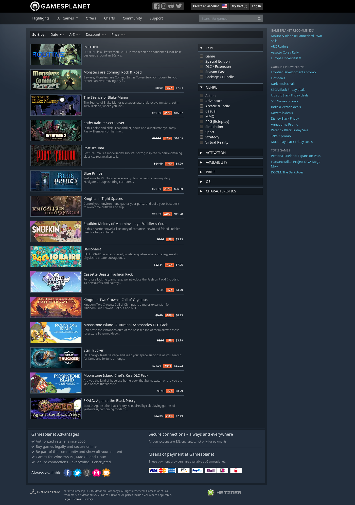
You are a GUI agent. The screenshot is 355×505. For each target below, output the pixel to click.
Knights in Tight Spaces (103, 199)
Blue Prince (93, 173)
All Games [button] (66, 18)
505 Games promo (284, 101)
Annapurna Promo (284, 124)
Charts (109, 18)
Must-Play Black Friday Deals (292, 141)
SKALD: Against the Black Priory (109, 401)
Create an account (206, 6)
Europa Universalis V (286, 58)
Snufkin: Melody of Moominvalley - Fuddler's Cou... (125, 224)
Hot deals (278, 78)
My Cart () (239, 6)
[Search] (259, 18)
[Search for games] (227, 18)
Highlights (41, 18)
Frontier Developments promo (293, 72)
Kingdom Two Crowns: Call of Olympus (116, 300)
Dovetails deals (282, 113)
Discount (96, 34)
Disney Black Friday (285, 118)
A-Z (75, 34)
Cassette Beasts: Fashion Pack (108, 274)
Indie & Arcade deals (286, 107)
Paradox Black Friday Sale (289, 130)
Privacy (88, 499)
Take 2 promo (281, 136)
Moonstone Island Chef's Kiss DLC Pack (116, 376)
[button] (224, 5)
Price (118, 34)
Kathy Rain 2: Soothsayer (104, 123)
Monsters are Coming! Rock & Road (113, 72)
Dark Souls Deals (283, 83)
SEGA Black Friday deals (288, 89)
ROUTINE (91, 47)
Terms (77, 499)
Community (132, 18)
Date (57, 34)
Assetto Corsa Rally (285, 52)
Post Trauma (94, 148)
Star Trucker (94, 350)
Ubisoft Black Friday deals (289, 95)
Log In (256, 6)
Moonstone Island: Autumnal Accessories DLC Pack (126, 325)
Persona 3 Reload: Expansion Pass (295, 155)
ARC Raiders (279, 46)
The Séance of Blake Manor (106, 97)
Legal (67, 499)
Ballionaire (92, 249)
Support (156, 18)
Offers (91, 18)
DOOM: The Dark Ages (287, 172)
